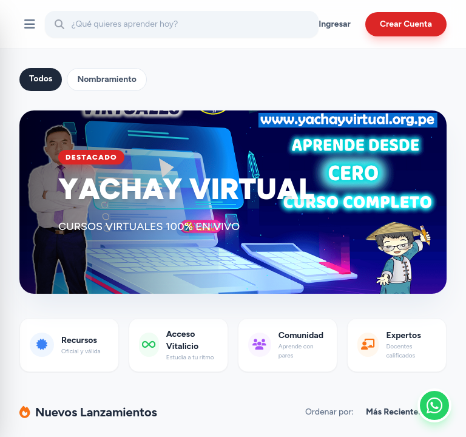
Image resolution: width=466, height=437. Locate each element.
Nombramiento (107, 79)
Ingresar (335, 24)
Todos (40, 78)
